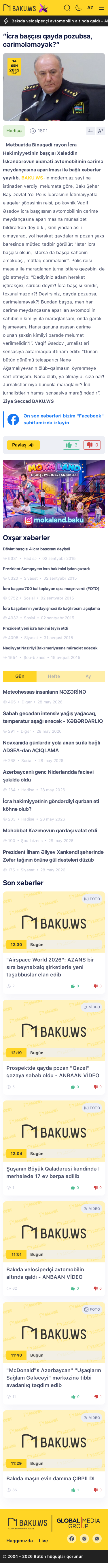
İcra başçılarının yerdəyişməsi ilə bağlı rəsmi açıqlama (51, 608)
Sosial (29, 598)
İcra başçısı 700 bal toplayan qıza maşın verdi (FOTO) (51, 588)
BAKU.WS (32, 178)
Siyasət (31, 578)
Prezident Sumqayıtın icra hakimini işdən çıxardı (46, 568)
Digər (27, 702)
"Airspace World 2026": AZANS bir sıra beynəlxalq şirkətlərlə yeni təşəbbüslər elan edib (50, 967)
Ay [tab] (88, 676)
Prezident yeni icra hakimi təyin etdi (35, 628)
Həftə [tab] (54, 676)
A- (90, 131)
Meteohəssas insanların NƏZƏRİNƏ (44, 692)
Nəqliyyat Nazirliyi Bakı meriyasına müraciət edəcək (50, 648)
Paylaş (23, 445)
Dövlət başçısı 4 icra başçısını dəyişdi (36, 549)
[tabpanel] (54, 780)
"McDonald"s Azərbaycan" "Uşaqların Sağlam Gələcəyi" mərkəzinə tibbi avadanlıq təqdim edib (53, 1377)
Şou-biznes (34, 657)
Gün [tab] (19, 676)
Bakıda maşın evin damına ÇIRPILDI (50, 1478)
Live (43, 1540)
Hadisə (14, 131)
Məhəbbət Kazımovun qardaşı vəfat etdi (50, 830)
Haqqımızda (19, 1540)
